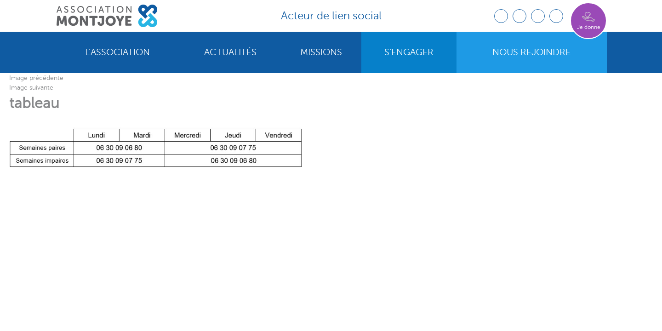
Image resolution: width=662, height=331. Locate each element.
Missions (321, 52)
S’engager (409, 52)
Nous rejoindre (531, 52)
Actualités (230, 52)
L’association (117, 52)
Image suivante (31, 87)
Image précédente (36, 77)
